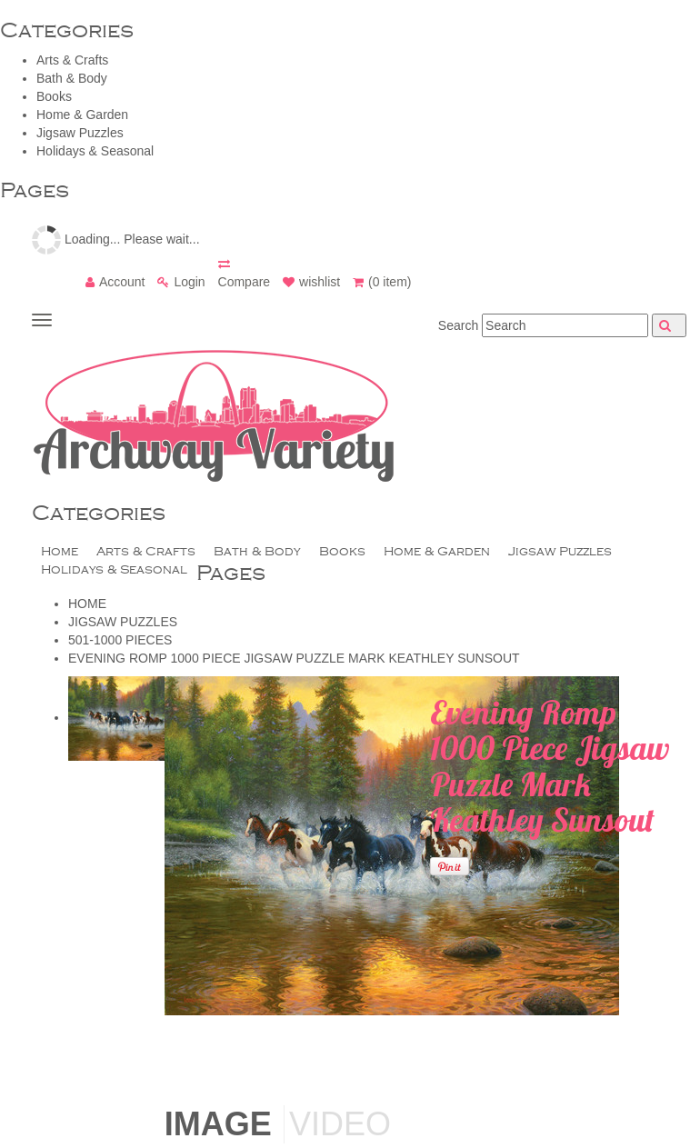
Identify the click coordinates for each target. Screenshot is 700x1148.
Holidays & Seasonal (95, 151)
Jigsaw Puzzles (80, 132)
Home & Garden (82, 114)
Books (54, 96)
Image (218, 1124)
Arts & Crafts (72, 60)
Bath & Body (71, 78)
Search (458, 325)
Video (340, 1124)
